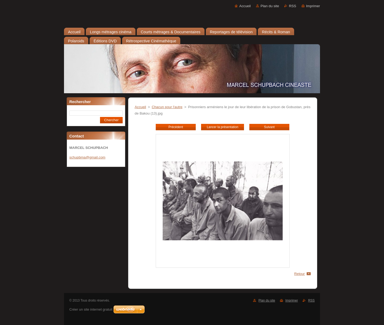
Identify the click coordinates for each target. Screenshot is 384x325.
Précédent (176, 127)
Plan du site (270, 6)
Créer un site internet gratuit (90, 309)
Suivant (269, 127)
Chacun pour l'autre (167, 107)
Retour (299, 274)
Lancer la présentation (222, 127)
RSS (292, 6)
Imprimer (313, 6)
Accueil (245, 6)
